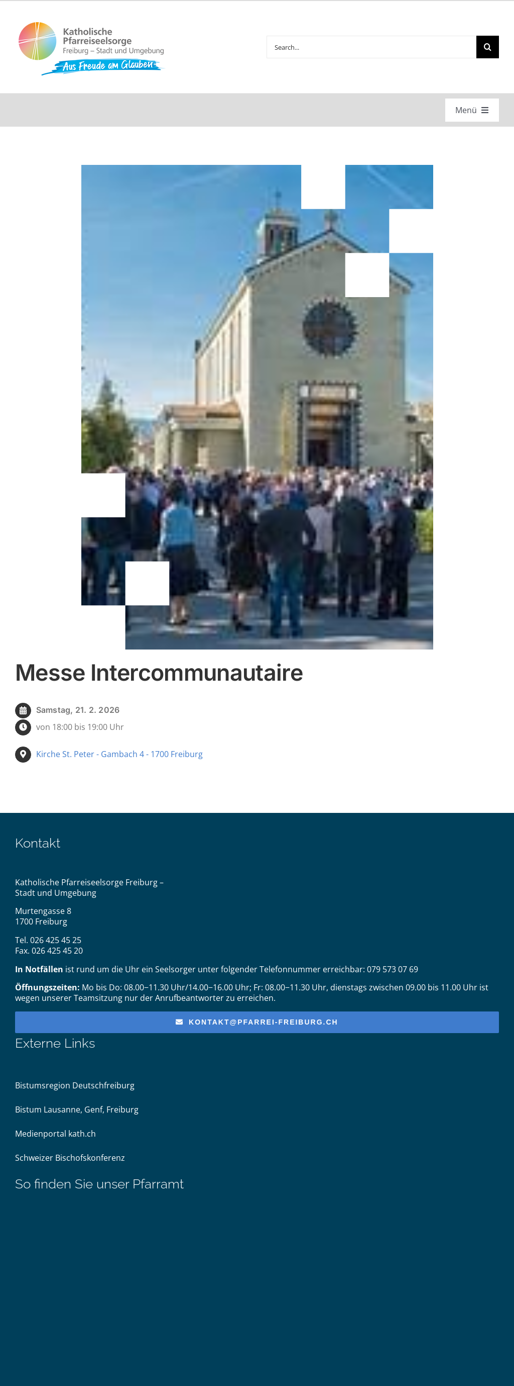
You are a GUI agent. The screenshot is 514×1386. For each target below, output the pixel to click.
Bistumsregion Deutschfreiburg (75, 1085)
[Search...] (371, 47)
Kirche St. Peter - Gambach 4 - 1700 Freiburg (119, 754)
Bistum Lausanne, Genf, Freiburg (77, 1109)
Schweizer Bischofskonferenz (70, 1157)
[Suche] (487, 47)
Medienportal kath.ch (55, 1133)
